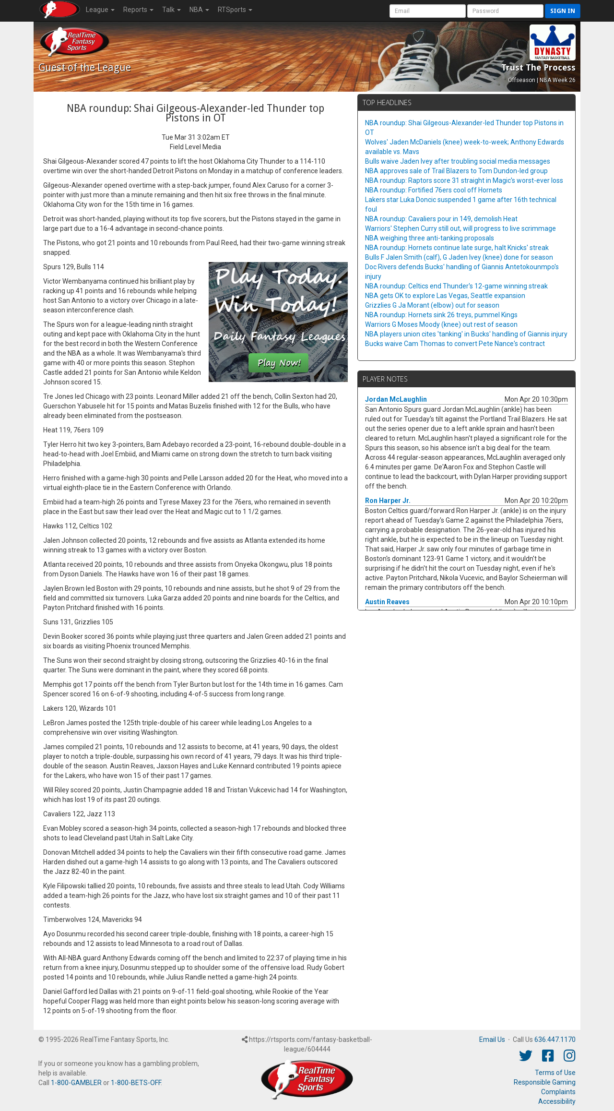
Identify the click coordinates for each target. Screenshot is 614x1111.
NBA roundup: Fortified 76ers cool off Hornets (433, 190)
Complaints (558, 1092)
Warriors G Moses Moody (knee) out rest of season (441, 324)
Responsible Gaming (545, 1082)
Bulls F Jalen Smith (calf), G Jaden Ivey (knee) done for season (459, 257)
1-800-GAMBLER (76, 1083)
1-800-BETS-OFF (136, 1083)
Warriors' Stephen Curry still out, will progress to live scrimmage (460, 228)
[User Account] (428, 11)
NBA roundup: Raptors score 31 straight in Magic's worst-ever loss (464, 180)
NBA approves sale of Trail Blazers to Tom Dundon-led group (456, 171)
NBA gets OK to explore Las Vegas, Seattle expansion (445, 295)
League (100, 9)
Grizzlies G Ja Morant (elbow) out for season (432, 305)
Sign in (562, 10)
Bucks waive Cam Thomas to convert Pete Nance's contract (455, 343)
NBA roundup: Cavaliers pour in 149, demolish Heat (441, 219)
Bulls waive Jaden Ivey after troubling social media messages (457, 161)
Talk (171, 9)
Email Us (492, 1039)
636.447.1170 (555, 1039)
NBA (199, 9)
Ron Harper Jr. (388, 500)
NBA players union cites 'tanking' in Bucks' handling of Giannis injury (466, 334)
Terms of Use (555, 1072)
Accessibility (557, 1101)
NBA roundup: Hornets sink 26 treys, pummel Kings (441, 315)
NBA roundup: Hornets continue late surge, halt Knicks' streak (457, 247)
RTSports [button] (235, 9)
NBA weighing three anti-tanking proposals (429, 238)
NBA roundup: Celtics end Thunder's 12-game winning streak (456, 286)
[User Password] (505, 11)
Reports (138, 9)
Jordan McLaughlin (396, 399)
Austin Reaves (387, 602)
